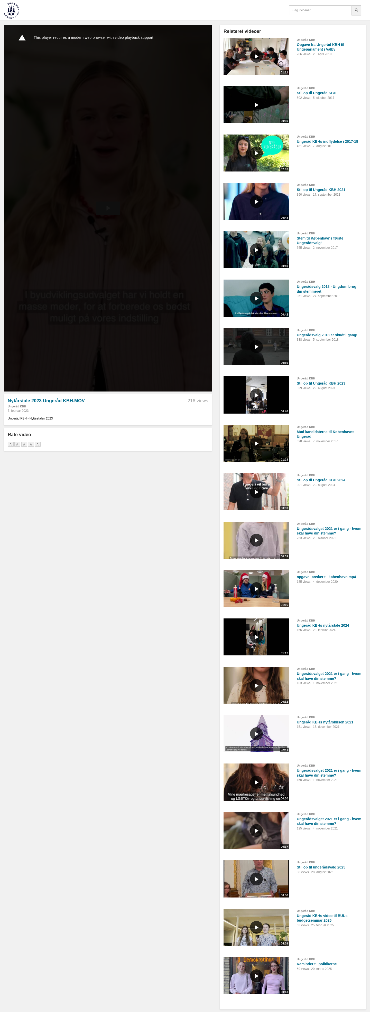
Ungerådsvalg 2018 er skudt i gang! (327, 335)
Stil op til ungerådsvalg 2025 (321, 867)
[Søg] (356, 10)
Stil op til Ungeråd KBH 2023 (321, 383)
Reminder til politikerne (317, 964)
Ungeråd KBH (17, 406)
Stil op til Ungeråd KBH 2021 (321, 190)
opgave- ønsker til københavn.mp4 (326, 577)
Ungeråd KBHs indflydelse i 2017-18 (327, 141)
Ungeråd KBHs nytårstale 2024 (323, 625)
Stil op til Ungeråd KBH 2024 (321, 480)
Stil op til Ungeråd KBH (316, 93)
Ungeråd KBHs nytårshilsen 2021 (325, 722)
